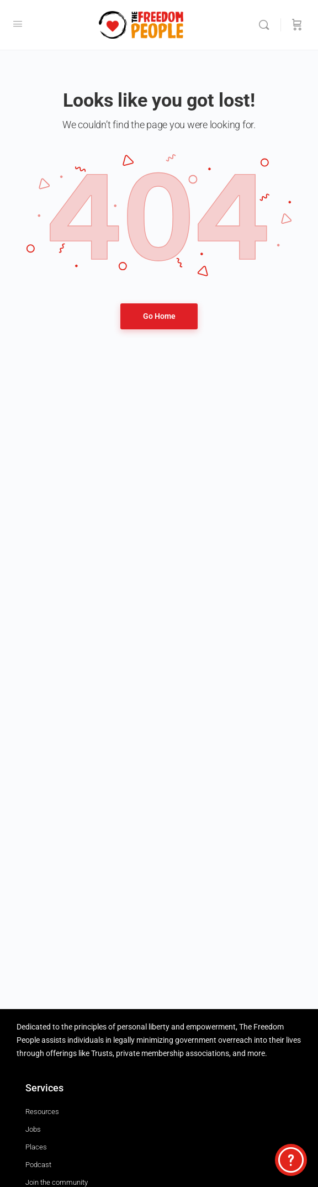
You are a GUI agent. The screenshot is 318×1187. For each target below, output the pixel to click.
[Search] (266, 25)
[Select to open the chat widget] (291, 1160)
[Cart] (297, 25)
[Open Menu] (17, 23)
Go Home (159, 316)
